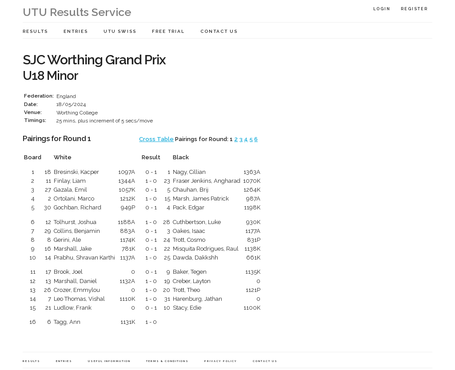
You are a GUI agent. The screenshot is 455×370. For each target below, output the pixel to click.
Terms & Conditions (167, 360)
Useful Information (109, 360)
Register (414, 9)
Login (382, 9)
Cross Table (156, 139)
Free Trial (168, 31)
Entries (76, 31)
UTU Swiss (120, 31)
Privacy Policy (220, 360)
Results (35, 31)
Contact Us (219, 31)
